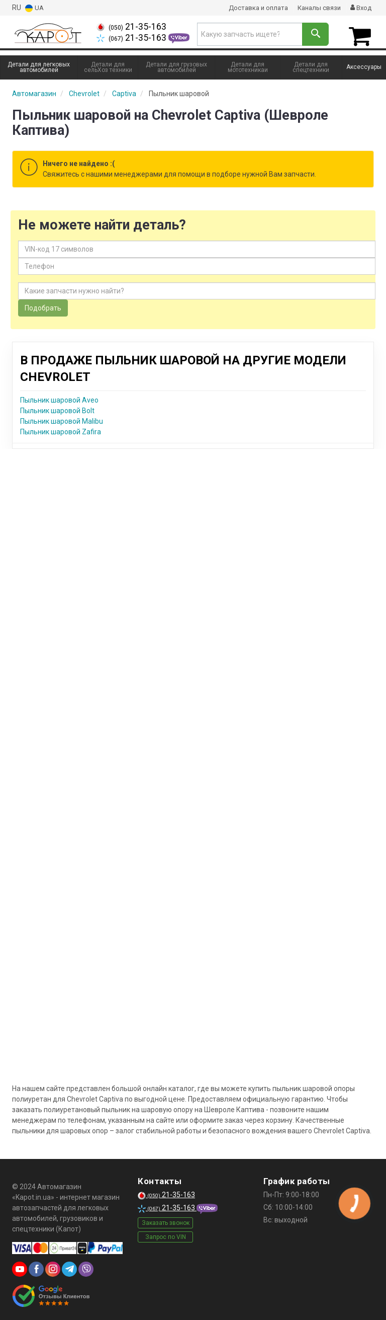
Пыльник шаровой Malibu (61, 419)
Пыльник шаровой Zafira (60, 429)
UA (34, 8)
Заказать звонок (165, 1220)
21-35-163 (131, 27)
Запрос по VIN (165, 1234)
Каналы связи (316, 8)
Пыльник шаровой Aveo (59, 398)
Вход (359, 8)
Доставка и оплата (251, 8)
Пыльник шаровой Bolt (57, 408)
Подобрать (43, 305)
